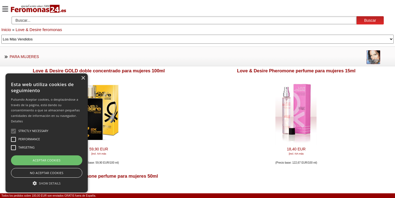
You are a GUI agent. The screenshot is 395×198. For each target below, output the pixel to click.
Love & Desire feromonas (39, 29)
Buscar (370, 20)
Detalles (17, 121)
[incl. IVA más (98, 153)
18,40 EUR (296, 149)
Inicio (6, 29)
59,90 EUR (98, 149)
